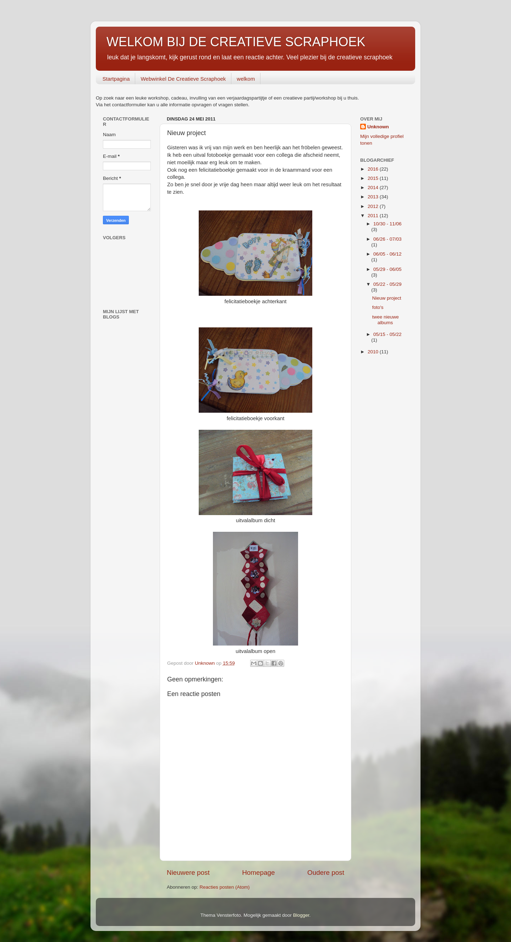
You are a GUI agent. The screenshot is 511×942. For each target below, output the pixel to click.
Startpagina (116, 79)
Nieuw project (386, 298)
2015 (374, 178)
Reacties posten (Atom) (224, 887)
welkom (246, 79)
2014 (374, 187)
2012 (374, 206)
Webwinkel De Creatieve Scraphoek (183, 79)
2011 (374, 215)
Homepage (258, 872)
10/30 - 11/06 (387, 223)
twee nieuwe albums (385, 319)
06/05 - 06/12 (387, 254)
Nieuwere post (188, 872)
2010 (374, 351)
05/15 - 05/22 (387, 334)
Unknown (378, 126)
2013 (374, 196)
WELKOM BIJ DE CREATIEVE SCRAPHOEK (235, 41)
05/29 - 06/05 (387, 269)
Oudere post (325, 872)
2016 (374, 169)
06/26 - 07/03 (387, 239)
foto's (378, 307)
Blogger (301, 915)
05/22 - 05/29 (387, 284)
